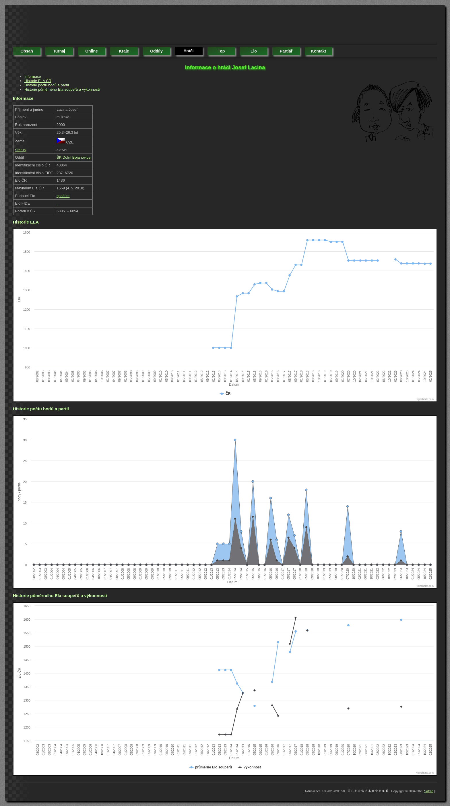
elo (254, 51)
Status (20, 150)
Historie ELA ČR (37, 81)
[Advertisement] (117, 26)
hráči (188, 50)
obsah (26, 51)
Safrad (428, 791)
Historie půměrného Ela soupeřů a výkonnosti (62, 89)
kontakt (318, 51)
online (91, 51)
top (221, 51)
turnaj (59, 51)
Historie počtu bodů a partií (46, 85)
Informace (32, 76)
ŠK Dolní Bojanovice (74, 157)
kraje (124, 51)
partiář (286, 51)
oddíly (156, 51)
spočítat (63, 196)
